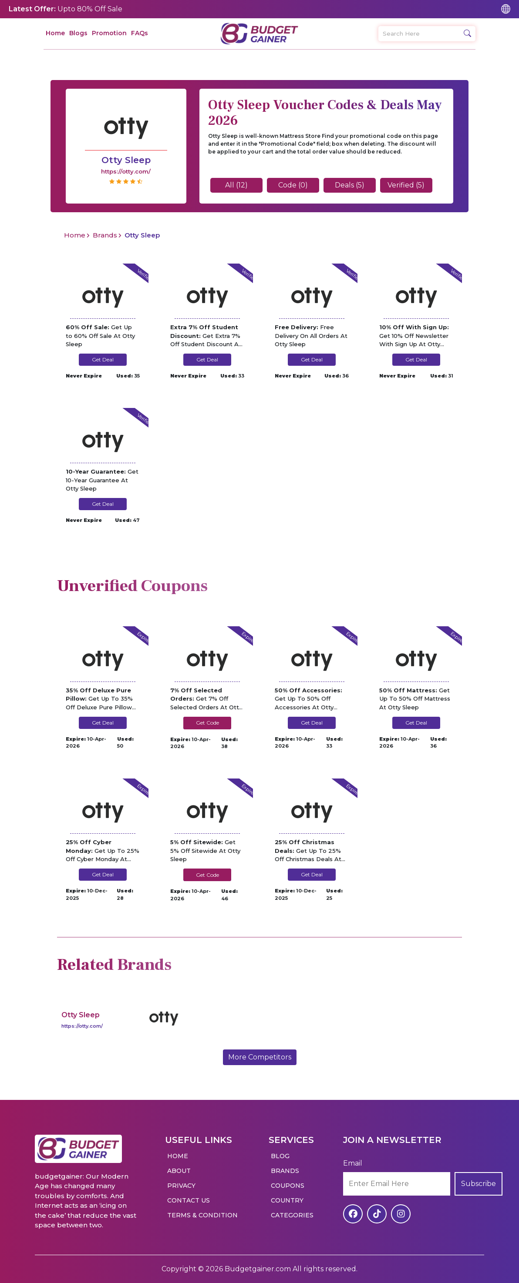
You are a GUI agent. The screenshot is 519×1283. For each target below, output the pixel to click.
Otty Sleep (80, 1015)
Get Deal (103, 359)
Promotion (109, 33)
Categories (292, 1215)
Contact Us (188, 1200)
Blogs (78, 33)
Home (55, 33)
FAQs (139, 33)
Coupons (287, 1185)
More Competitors (259, 1057)
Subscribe (478, 1183)
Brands (105, 235)
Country (287, 1200)
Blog (280, 1156)
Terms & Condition (202, 1215)
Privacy (181, 1185)
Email (352, 1163)
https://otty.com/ (82, 1026)
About (179, 1171)
